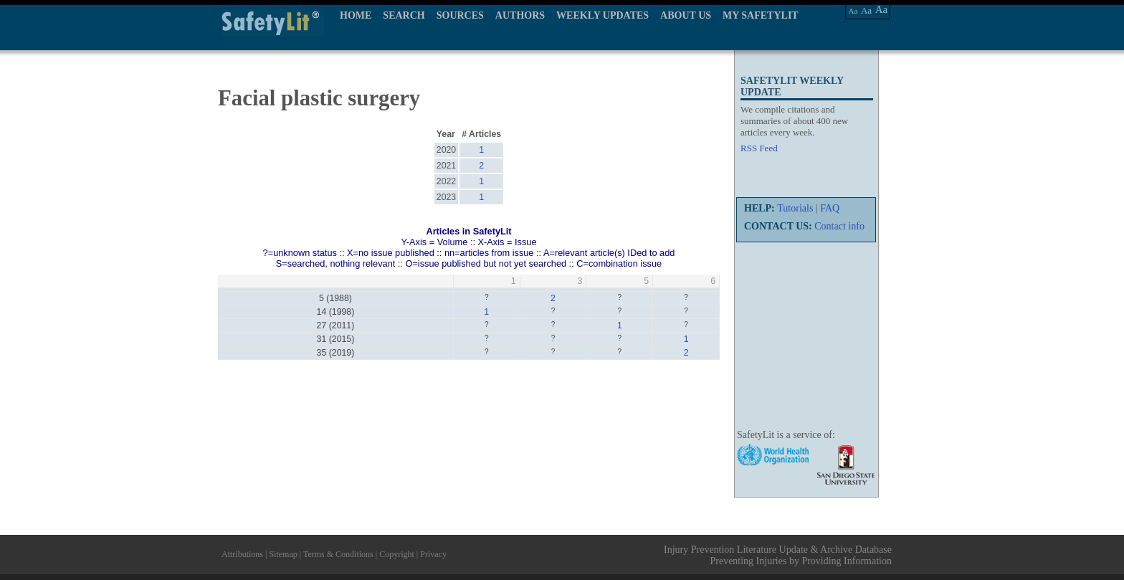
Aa (853, 10)
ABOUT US (685, 15)
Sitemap (283, 554)
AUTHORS (520, 15)
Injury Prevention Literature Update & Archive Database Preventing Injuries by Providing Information (778, 555)
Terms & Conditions (338, 554)
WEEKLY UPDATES (602, 15)
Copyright (396, 554)
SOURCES (460, 15)
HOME (355, 15)
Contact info (839, 226)
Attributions (242, 554)
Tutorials (795, 208)
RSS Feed (759, 148)
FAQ (829, 208)
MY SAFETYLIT (761, 15)
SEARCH (403, 15)
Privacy (433, 554)
